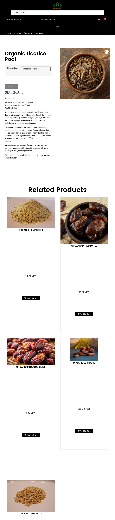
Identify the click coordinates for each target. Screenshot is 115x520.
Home (8, 33)
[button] (57, 27)
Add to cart (11, 86)
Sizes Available (12, 68)
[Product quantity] (8, 80)
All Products (18, 33)
